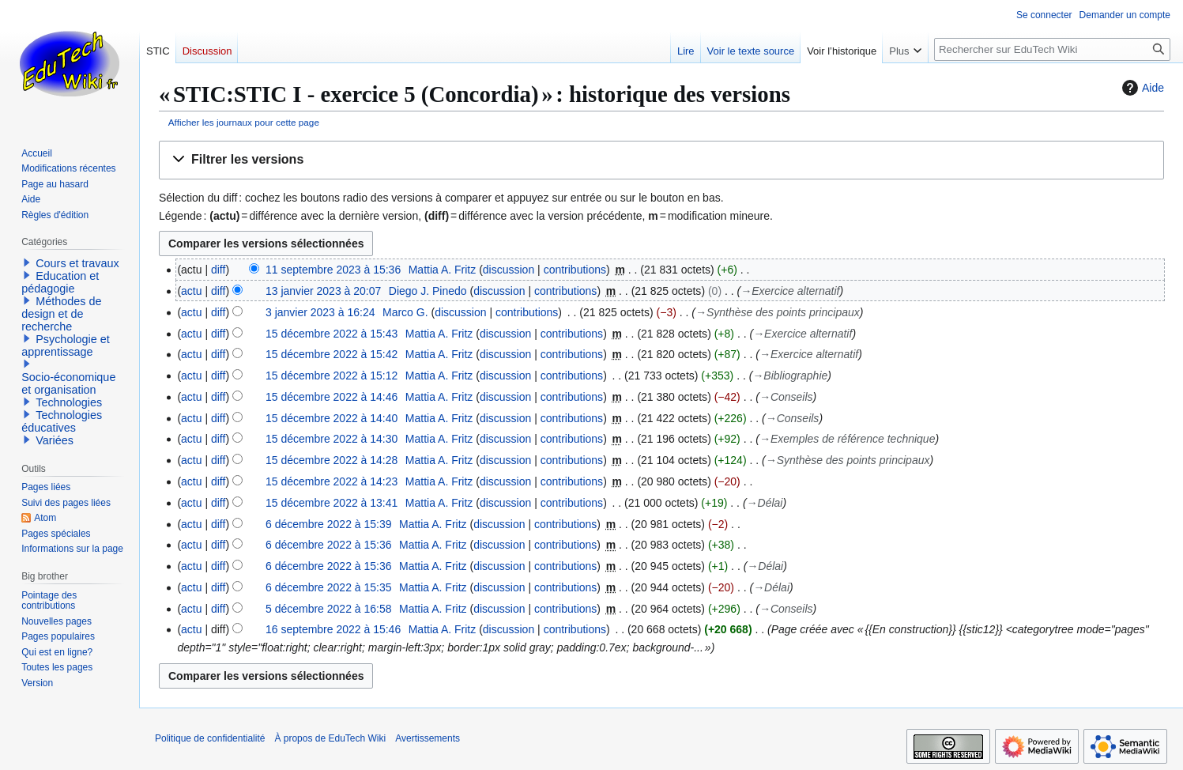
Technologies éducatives (61, 421)
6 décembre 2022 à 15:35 (329, 587)
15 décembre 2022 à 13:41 (331, 502)
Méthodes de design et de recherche (61, 314)
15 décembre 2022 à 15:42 (331, 354)
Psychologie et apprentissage (65, 345)
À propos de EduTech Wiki (330, 738)
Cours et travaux (77, 263)
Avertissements (427, 738)
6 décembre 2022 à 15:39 (329, 524)
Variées (54, 440)
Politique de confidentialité (210, 738)
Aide (1141, 88)
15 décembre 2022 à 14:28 (331, 460)
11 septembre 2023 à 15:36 (333, 269)
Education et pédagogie (60, 282)
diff (218, 269)
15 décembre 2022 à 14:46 (331, 397)
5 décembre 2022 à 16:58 (329, 608)
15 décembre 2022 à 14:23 (331, 481)
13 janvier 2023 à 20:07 (323, 291)
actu (191, 291)
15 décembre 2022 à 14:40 (331, 418)
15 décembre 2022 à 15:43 (331, 333)
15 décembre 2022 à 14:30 (331, 438)
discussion (508, 269)
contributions (575, 269)
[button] (661, 160)
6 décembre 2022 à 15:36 (329, 544)
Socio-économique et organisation (68, 383)
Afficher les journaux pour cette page (243, 122)
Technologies (69, 402)
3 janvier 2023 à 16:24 (320, 312)
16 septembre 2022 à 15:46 (333, 629)
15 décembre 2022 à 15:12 (331, 375)
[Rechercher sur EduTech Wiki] (1052, 49)
